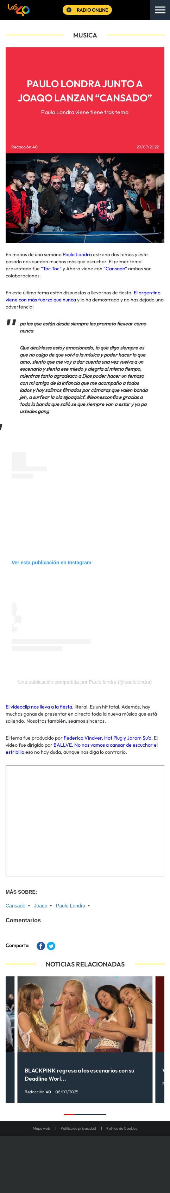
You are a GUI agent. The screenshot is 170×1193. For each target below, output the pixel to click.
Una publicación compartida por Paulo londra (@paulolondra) (85, 682)
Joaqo (40, 906)
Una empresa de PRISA (85, 1155)
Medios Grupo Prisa (85, 1172)
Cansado (15, 906)
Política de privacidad (78, 1128)
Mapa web (41, 1128)
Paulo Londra (70, 906)
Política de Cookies (121, 1128)
